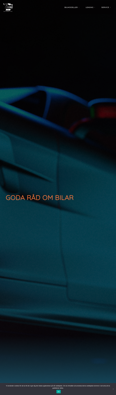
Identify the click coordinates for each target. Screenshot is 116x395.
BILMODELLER (67, 7)
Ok (58, 392)
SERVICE (104, 7)
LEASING (87, 7)
